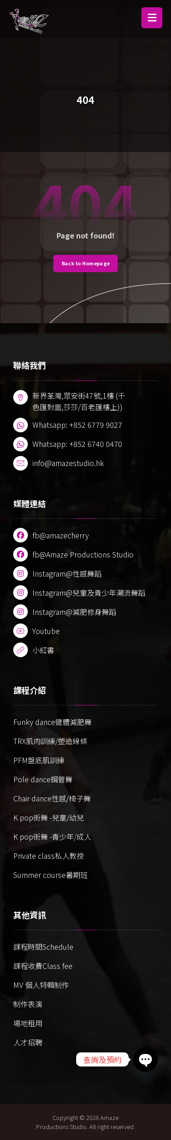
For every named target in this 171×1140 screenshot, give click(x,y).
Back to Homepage (85, 263)
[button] (151, 17)
